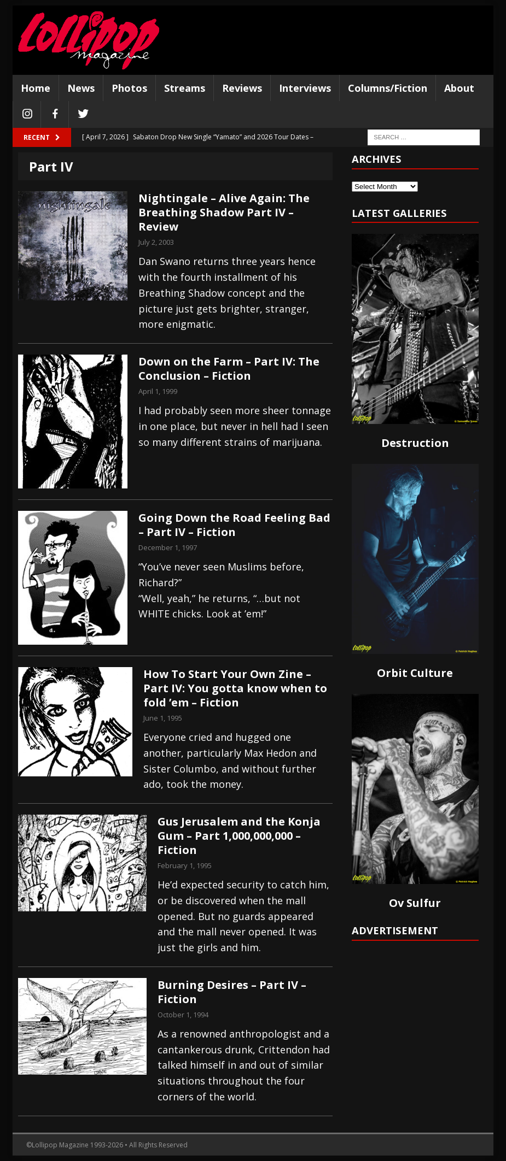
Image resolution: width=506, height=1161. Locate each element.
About (459, 88)
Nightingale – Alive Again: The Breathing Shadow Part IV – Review (224, 212)
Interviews (305, 88)
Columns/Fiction (387, 88)
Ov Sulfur (415, 902)
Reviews (242, 88)
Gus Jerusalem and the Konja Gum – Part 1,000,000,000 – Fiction (239, 835)
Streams (184, 88)
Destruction (415, 442)
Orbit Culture (415, 672)
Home (35, 88)
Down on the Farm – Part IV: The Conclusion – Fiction (228, 368)
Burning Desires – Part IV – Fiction (232, 991)
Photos (129, 88)
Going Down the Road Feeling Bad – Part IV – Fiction (234, 524)
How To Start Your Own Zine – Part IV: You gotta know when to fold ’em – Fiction (235, 688)
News (81, 88)
